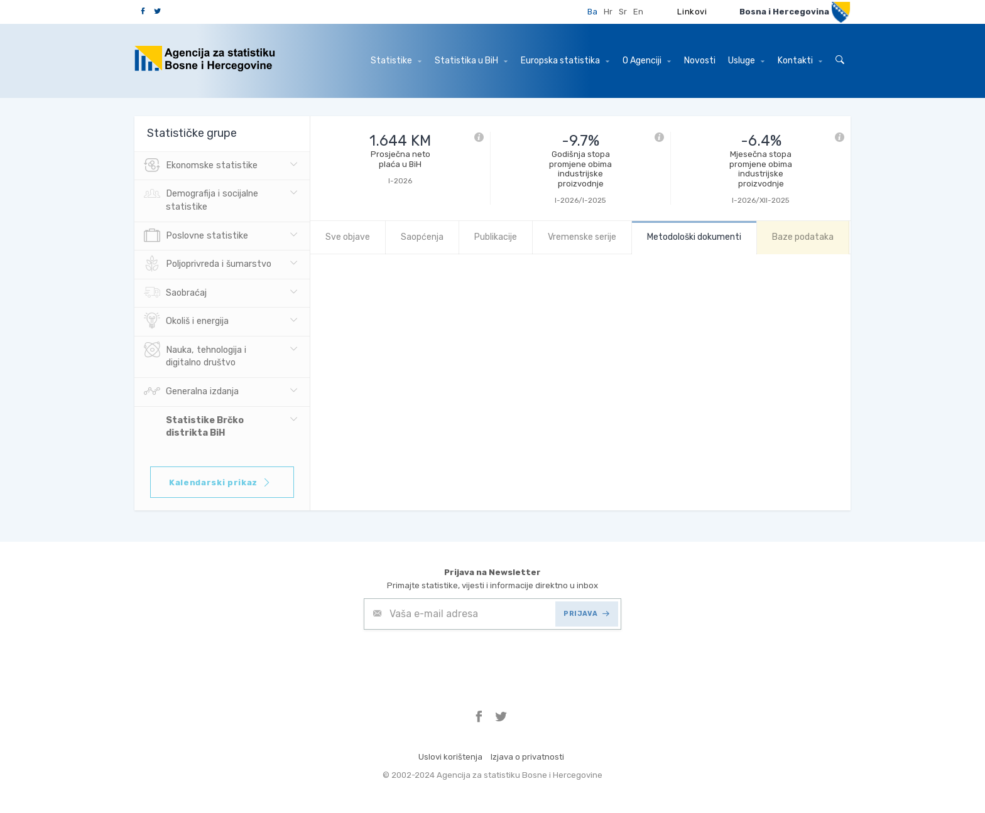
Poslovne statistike (196, 236)
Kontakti (800, 60)
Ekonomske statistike (201, 166)
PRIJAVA (586, 614)
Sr (623, 11)
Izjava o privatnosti (527, 757)
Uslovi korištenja (450, 757)
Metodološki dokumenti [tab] (694, 237)
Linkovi (692, 11)
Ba (592, 11)
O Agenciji (647, 60)
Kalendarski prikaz (220, 482)
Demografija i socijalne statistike (201, 199)
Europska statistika (565, 60)
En (638, 11)
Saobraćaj (175, 293)
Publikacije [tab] (495, 237)
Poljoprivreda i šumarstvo (207, 264)
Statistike (396, 60)
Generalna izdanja (191, 392)
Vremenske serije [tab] (582, 237)
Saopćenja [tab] (422, 237)
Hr (608, 11)
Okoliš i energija (186, 321)
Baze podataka (803, 237)
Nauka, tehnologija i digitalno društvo (195, 355)
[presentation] (459, 660)
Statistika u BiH (471, 60)
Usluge (746, 60)
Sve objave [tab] (347, 237)
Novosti (700, 60)
